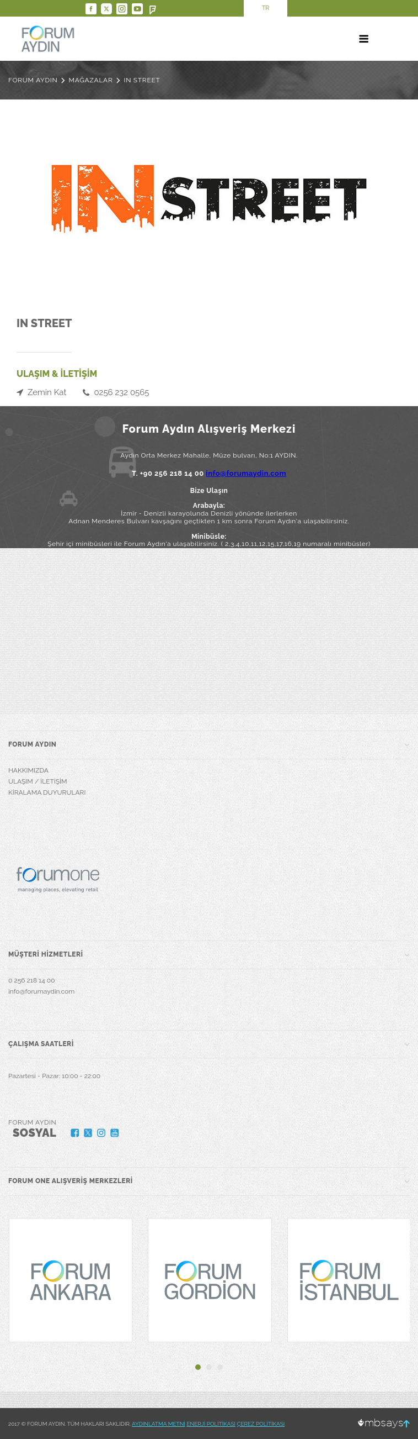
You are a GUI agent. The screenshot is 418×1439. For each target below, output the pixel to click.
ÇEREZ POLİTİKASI (261, 1424)
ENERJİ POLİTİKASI (210, 1424)
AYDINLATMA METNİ (158, 1424)
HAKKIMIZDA (28, 770)
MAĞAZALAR (91, 80)
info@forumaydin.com (246, 473)
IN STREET (142, 80)
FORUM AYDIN (33, 80)
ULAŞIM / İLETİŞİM (37, 781)
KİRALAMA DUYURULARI (46, 792)
